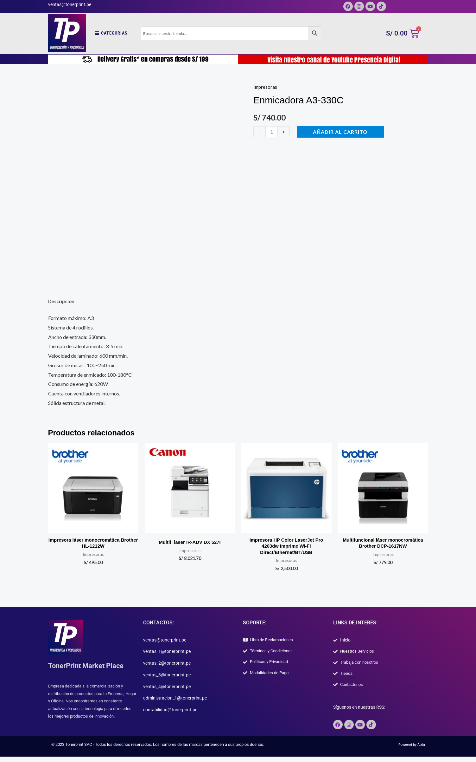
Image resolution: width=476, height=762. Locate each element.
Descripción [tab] (62, 302)
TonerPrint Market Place (89, 668)
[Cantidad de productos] (272, 131)
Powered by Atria (410, 750)
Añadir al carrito (341, 132)
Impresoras (265, 87)
